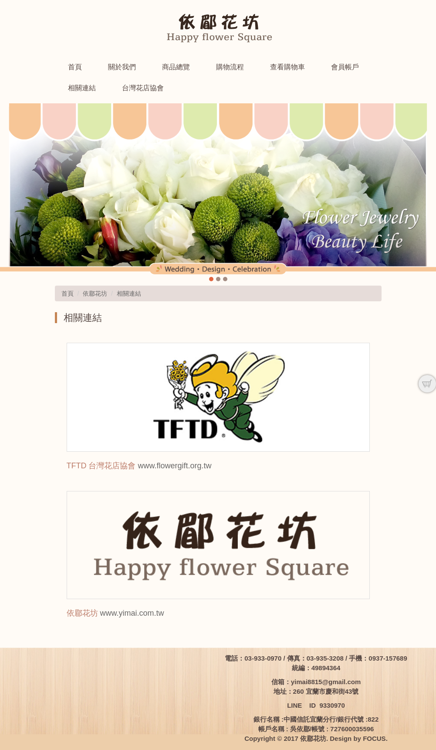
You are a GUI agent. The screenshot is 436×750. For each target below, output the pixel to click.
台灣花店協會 (143, 88)
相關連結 (82, 88)
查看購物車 (287, 67)
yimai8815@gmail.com (326, 681)
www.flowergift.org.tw (175, 465)
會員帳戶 (345, 67)
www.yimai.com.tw (132, 613)
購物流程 (230, 67)
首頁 (75, 67)
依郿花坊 (95, 293)
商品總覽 (176, 67)
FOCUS (374, 738)
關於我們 (122, 67)
